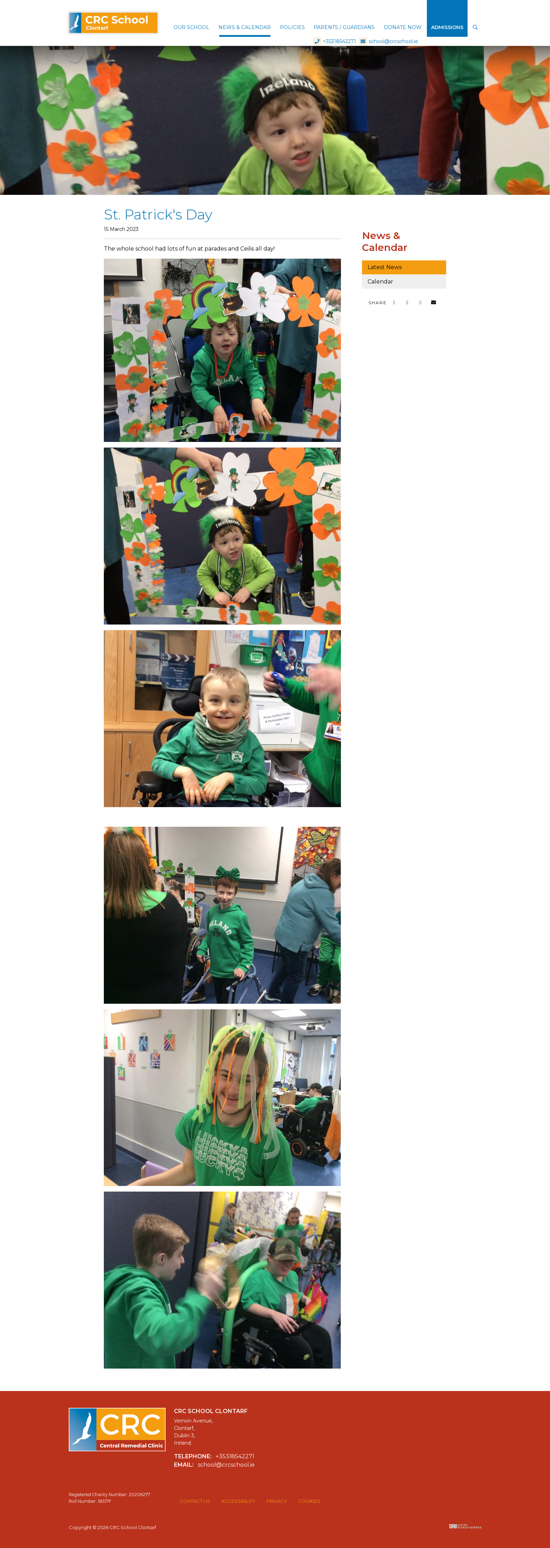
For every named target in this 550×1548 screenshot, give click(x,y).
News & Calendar (384, 241)
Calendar (380, 281)
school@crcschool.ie (388, 7)
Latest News (385, 267)
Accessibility (238, 1501)
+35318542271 (334, 7)
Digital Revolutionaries (465, 1526)
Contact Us (195, 1501)
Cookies (309, 1501)
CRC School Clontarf (113, 18)
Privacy (277, 1501)
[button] (191, 28)
